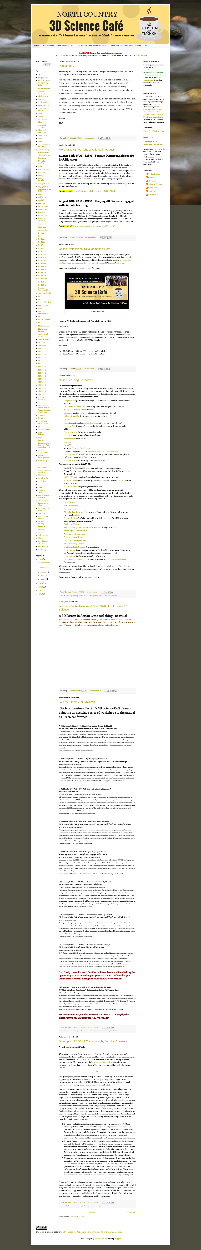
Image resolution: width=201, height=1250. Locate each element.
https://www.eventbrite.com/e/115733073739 (94, 191)
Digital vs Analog (42, 162)
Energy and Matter (43, 179)
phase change (43, 429)
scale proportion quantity (44, 471)
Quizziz (67, 419)
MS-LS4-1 (42, 370)
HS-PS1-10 (42, 276)
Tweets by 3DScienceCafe (153, 131)
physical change (41, 433)
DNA (40, 166)
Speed (40, 487)
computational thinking (44, 145)
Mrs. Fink (152, 181)
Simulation (42, 475)
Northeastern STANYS (153, 109)
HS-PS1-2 (42, 282)
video (75, 468)
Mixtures (42, 342)
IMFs (40, 296)
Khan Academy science (74, 543)
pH (39, 426)
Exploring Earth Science (74, 547)
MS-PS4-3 (42, 394)
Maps (40, 323)
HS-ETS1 (42, 245)
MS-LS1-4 (42, 354)
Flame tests (42, 215)
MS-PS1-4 (42, 382)
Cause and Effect (42, 109)
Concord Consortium (73, 537)
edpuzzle (68, 413)
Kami (66, 423)
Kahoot (67, 416)
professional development (88, 596)
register (91, 351)
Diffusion (42, 158)
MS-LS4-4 (42, 379)
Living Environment (43, 312)
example (41, 203)
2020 (41, 559)
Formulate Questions (42, 219)
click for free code (118, 559)
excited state (43, 206)
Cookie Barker (154, 174)
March (43, 579)
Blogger (118, 1238)
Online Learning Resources (76, 380)
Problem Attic (70, 426)
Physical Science (41, 439)
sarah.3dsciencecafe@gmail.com (115, 566)
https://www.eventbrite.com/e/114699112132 (94, 226)
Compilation (69, 550)
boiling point (43, 102)
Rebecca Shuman (155, 184)
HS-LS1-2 (42, 248)
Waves (40, 538)
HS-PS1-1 (42, 272)
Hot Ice (41, 233)
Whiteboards (43, 546)
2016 (41, 594)
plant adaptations (43, 451)
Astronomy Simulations (74, 534)
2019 (41, 583)
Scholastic (68, 435)
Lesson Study (43, 305)
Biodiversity (43, 96)
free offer (75, 416)
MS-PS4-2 (42, 391)
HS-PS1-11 (42, 279)
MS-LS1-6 (42, 358)
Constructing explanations (43, 151)
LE (39, 299)
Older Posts (130, 1212)
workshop (114, 1031)
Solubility (42, 481)
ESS (39, 194)
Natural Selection (42, 398)
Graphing (42, 227)
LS (39, 316)
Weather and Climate (43, 542)
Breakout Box (43, 105)
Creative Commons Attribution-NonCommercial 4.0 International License (90, 1232)
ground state (43, 230)
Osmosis (41, 415)
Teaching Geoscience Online (76, 530)
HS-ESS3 (41, 242)
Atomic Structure (42, 92)
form (82, 413)
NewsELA (68, 445)
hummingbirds (44, 293)
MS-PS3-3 (42, 385)
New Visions (69, 502)
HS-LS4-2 (42, 266)
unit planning (104, 1031)
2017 (41, 590)
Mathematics (43, 326)
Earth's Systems (44, 169)
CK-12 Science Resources (75, 540)
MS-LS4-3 (42, 376)
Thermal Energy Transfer (41, 524)
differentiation (44, 155)
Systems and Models (43, 517)
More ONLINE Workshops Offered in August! (87, 149)
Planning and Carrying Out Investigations (44, 445)
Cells (40, 114)
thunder (41, 529)
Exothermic (43, 209)
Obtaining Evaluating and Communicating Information (44, 408)
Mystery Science (71, 509)
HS (39, 236)
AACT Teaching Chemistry (75, 527)
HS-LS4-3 (42, 269)
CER (40, 122)
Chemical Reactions (42, 131)
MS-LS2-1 (42, 360)
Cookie (151, 177)
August (44, 572)
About (147, 46)
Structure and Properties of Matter (43, 503)
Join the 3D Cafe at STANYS (77, 702)
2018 (41, 587)
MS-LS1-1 (42, 351)
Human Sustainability (44, 289)
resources (103, 596)
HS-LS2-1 (42, 257)
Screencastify (70, 438)
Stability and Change (43, 491)
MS (39, 348)
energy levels (43, 184)
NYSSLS (85, 1206)
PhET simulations (71, 505)
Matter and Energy (42, 330)
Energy (41, 175)
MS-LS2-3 (42, 364)
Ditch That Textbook (72, 406)
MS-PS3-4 (42, 388)
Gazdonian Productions (74, 559)
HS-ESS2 (41, 239)
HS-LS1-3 (42, 251)
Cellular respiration (42, 118)
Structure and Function (43, 496)
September (45, 562)
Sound (40, 484)
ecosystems (42, 172)
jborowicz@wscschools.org (102, 1062)
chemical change (42, 126)
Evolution (42, 200)
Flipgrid (67, 442)
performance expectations (43, 422)
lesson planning (72, 596)
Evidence (42, 197)
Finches (41, 212)
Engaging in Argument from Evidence (44, 189)
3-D (67, 1206)
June (43, 575)
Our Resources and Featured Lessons (92, 46)
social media (112, 596)
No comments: (89, 138)
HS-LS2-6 (42, 260)
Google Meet (69, 400)
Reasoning (42, 461)
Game (40, 224)
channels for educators (82, 448)
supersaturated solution (44, 509)
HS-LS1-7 (42, 254)
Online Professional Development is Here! (85, 249)
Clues (40, 141)
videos (77, 515)
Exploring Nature (71, 524)
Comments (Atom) (77, 1217)
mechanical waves (43, 335)
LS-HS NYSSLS (44, 320)
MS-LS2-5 (42, 367)
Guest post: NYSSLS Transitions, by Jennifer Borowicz (93, 1041)
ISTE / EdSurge (70, 477)
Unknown (152, 191)
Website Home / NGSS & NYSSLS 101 (57, 46)
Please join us (140, 55)
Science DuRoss (71, 518)
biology (41, 99)
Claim (40, 138)
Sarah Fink (152, 188)
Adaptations (43, 77)
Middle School (44, 339)
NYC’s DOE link (70, 460)
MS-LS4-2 (42, 373)
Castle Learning (71, 432)
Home (36, 46)
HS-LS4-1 (42, 263)
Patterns (41, 418)
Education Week (71, 480)
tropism (41, 532)
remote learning (90, 423)
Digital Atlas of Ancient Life (76, 512)
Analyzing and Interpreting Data (44, 82)
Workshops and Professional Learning (126, 46)
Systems (41, 513)
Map (124, 480)
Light (40, 308)
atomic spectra (44, 88)
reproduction (43, 464)
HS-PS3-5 (42, 285)
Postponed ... (67, 65)
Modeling (42, 345)
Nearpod (68, 409)
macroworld (99, 1238)
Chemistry (42, 135)
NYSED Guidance (71, 486)
